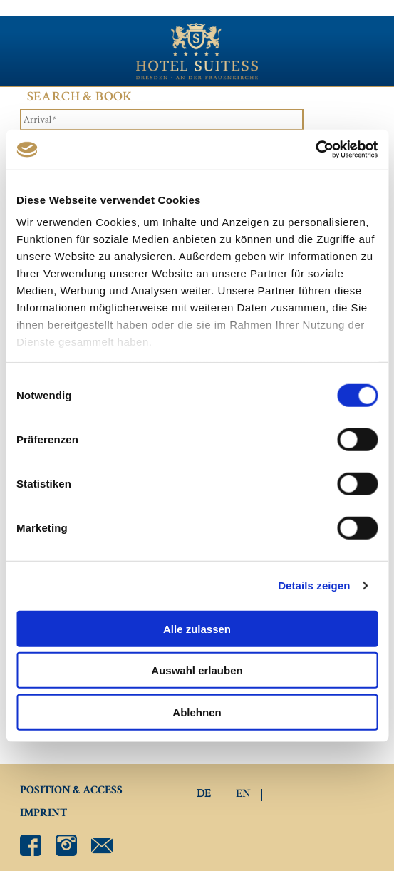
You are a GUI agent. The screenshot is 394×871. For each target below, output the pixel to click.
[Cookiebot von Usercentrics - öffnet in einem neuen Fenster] (315, 149)
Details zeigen (314, 585)
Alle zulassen (197, 628)
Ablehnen (196, 712)
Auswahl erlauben (196, 670)
